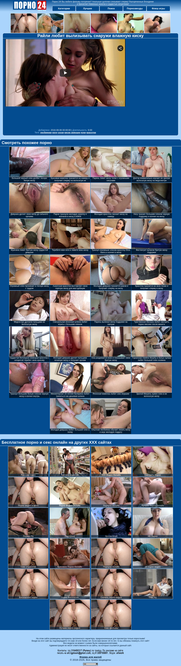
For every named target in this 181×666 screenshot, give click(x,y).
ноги (54, 132)
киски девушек (72, 132)
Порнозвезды (135, 8)
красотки (91, 132)
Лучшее (87, 8)
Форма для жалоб (90, 657)
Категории (64, 8)
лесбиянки (46, 132)
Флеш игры (158, 8)
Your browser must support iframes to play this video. (65, 83)
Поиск (111, 8)
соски (61, 132)
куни (83, 132)
